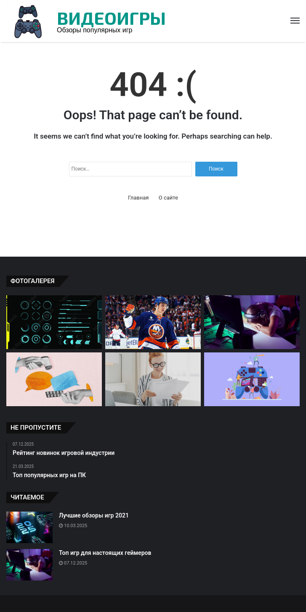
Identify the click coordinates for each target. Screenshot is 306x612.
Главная (138, 197)
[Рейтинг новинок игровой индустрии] (54, 379)
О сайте (168, 197)
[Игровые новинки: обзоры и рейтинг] (153, 322)
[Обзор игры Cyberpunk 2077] (54, 322)
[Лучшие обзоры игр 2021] (29, 527)
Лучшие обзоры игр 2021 (94, 515)
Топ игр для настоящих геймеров (105, 552)
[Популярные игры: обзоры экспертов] (153, 379)
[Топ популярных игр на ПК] (252, 379)
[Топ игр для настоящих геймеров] (252, 322)
